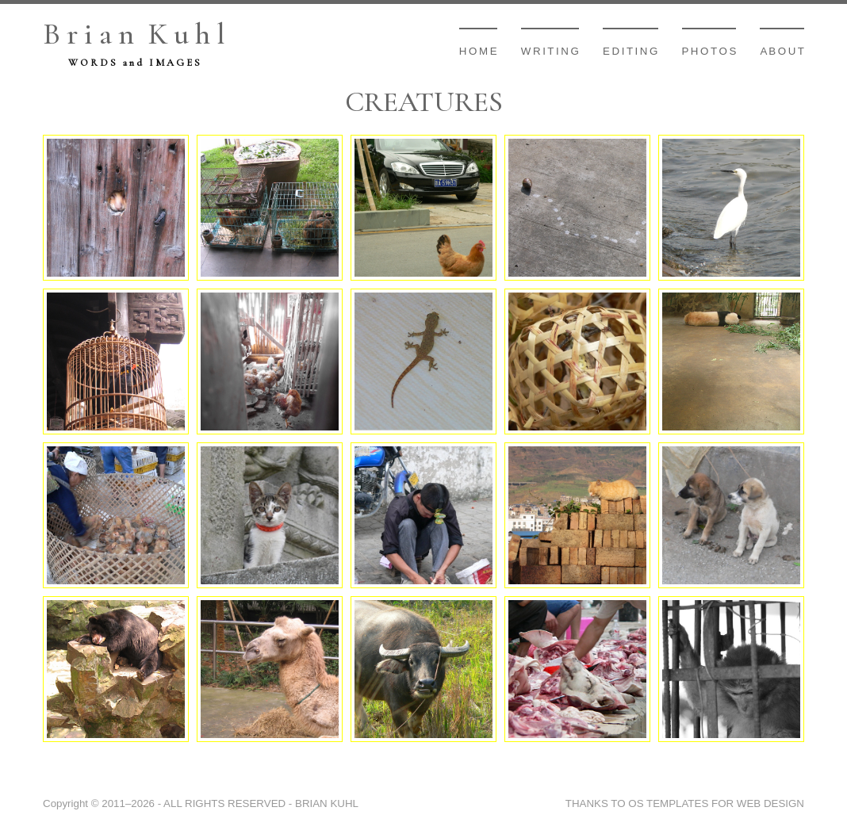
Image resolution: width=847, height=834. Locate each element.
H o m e (478, 51)
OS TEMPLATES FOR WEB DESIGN (716, 803)
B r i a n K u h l (134, 34)
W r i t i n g (550, 51)
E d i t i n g (630, 51)
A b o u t (782, 51)
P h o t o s (709, 51)
